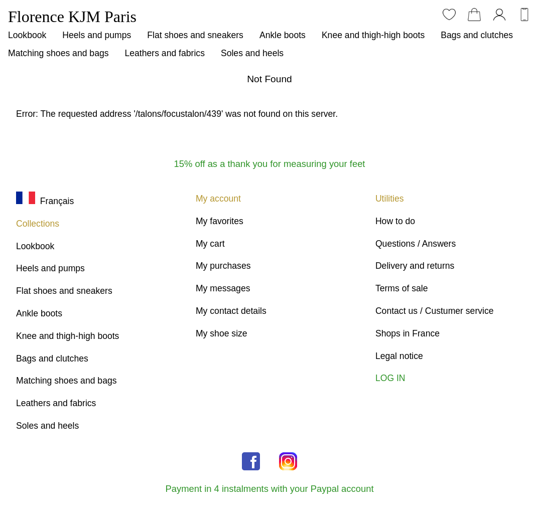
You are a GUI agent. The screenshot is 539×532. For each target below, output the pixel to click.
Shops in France (407, 333)
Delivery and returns (414, 266)
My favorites (219, 221)
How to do (395, 221)
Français (45, 201)
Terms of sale (401, 288)
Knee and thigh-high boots (373, 35)
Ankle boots (282, 35)
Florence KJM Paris (72, 17)
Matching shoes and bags (58, 53)
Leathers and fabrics (165, 53)
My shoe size (221, 333)
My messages (223, 288)
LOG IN (390, 378)
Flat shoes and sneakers (195, 35)
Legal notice (399, 356)
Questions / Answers (415, 244)
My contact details (231, 311)
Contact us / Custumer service (434, 311)
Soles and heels (252, 53)
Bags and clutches (477, 35)
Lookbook (27, 35)
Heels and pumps (96, 35)
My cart (210, 244)
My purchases (223, 266)
